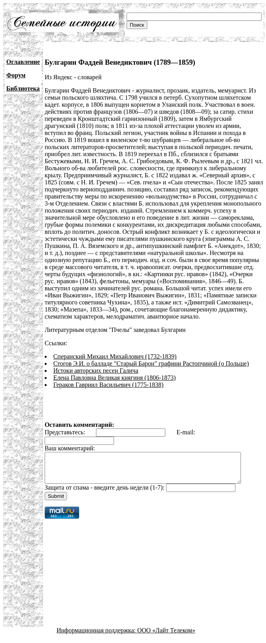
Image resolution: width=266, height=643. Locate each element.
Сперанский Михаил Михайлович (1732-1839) (115, 356)
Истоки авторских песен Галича (95, 370)
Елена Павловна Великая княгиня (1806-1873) (114, 377)
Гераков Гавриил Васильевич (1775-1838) (108, 384)
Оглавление (23, 61)
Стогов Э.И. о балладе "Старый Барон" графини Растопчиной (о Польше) (151, 363)
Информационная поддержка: (97, 636)
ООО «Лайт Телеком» (166, 636)
